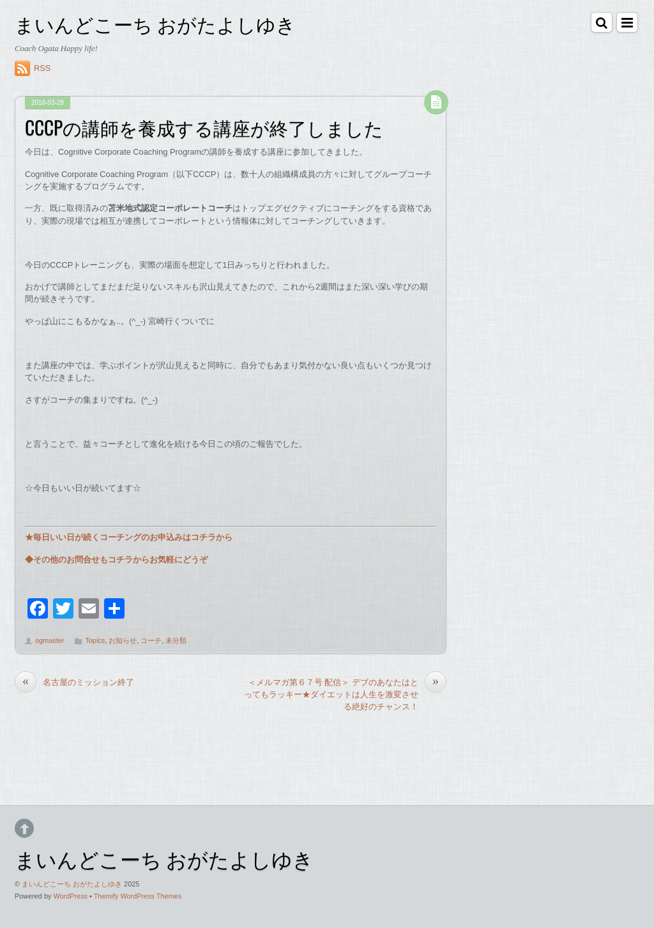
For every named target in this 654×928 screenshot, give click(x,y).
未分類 (175, 640)
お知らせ (123, 640)
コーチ (151, 640)
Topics (95, 640)
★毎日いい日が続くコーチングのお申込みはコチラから (128, 537)
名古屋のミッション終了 (74, 682)
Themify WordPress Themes (137, 896)
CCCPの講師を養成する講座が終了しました (204, 127)
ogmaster (49, 640)
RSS (42, 68)
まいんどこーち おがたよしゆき (72, 884)
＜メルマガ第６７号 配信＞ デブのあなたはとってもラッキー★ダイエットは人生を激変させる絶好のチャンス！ (345, 693)
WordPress (70, 896)
